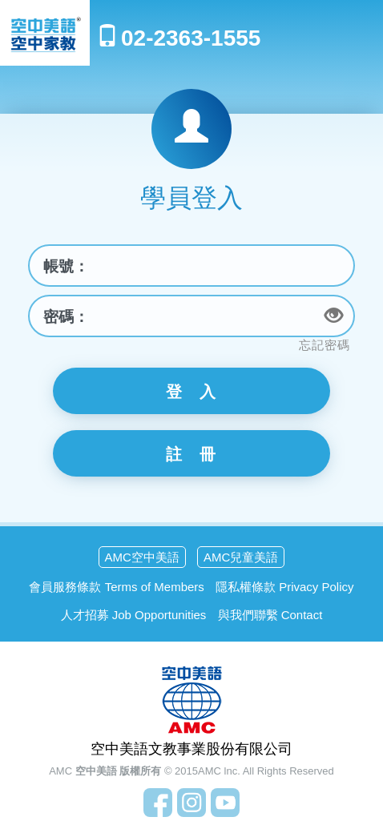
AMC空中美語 (142, 557)
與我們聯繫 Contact (270, 615)
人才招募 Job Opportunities (134, 615)
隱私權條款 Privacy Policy (285, 587)
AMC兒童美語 (241, 557)
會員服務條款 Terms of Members (116, 587)
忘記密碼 (324, 345)
